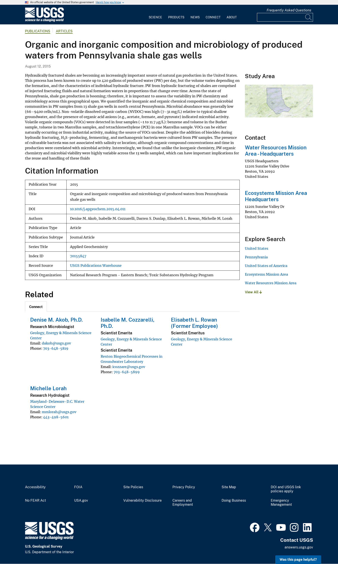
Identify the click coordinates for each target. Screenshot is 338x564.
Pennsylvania (256, 257)
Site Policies (133, 487)
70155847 (78, 256)
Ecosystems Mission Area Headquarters (276, 196)
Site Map (229, 487)
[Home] (44, 21)
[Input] (285, 17)
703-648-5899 (127, 372)
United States (256, 248)
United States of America (266, 266)
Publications (37, 31)
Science (155, 17)
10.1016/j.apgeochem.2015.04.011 (97, 209)
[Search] (308, 17)
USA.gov (81, 500)
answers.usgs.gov (299, 547)
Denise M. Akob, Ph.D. (56, 320)
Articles (64, 31)
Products (176, 17)
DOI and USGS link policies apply (286, 489)
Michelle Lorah (48, 388)
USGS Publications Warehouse (96, 266)
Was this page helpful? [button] (298, 560)
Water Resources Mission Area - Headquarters (276, 150)
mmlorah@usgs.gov (59, 412)
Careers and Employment (182, 503)
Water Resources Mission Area (270, 283)
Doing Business (234, 500)
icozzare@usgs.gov (128, 367)
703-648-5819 (55, 348)
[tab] (36, 306)
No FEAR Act (35, 500)
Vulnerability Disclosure (142, 500)
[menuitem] (155, 14)
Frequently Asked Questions (289, 10)
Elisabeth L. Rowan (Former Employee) (194, 323)
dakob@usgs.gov (56, 343)
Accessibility (35, 487)
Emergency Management (281, 503)
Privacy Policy (183, 487)
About (232, 17)
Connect (213, 17)
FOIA (78, 487)
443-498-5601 (56, 417)
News (195, 17)
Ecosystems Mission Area (266, 274)
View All (253, 292)
